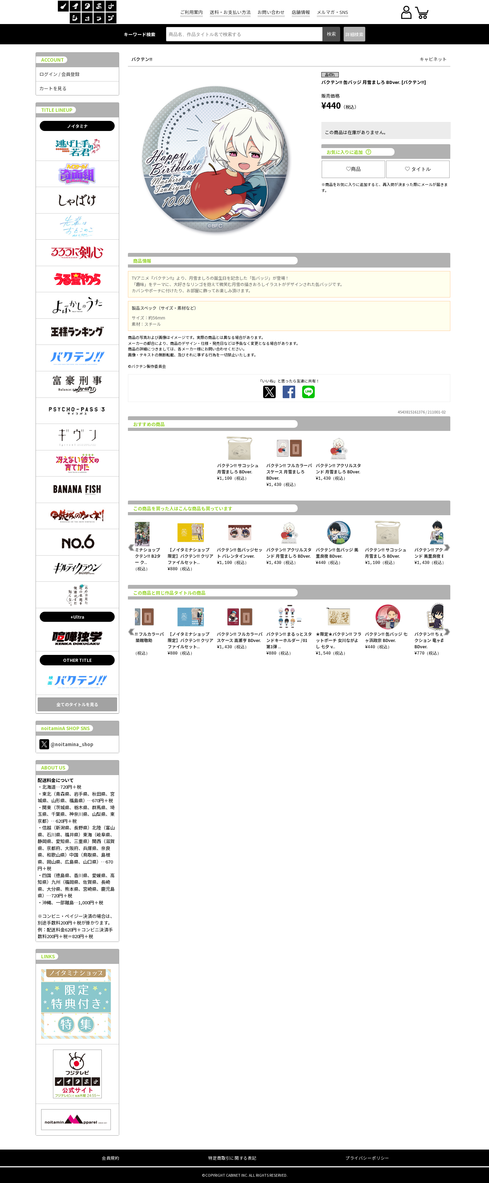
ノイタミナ (77, 126)
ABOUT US (53, 767)
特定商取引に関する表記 (232, 1158)
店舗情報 (301, 12)
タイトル (418, 169)
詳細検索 (354, 34)
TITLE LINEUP (56, 110)
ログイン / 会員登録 (59, 74)
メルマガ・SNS (332, 12)
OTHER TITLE (77, 660)
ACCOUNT (52, 59)
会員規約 (110, 1158)
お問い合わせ (271, 12)
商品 (353, 169)
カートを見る (53, 88)
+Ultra (77, 617)
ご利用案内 (191, 12)
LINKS (48, 956)
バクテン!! (141, 59)
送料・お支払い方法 (230, 12)
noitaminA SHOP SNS (65, 728)
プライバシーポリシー (367, 1158)
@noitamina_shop (66, 744)
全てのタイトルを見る (77, 704)
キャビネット (433, 59)
